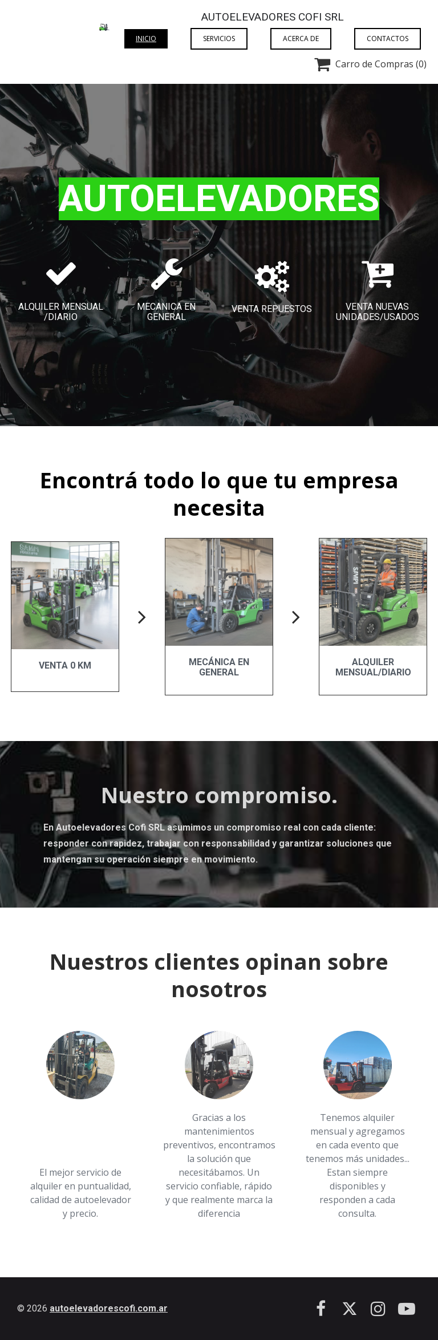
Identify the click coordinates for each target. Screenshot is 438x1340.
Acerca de (301, 38)
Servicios (219, 38)
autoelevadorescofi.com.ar (109, 1308)
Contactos (387, 38)
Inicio (146, 38)
